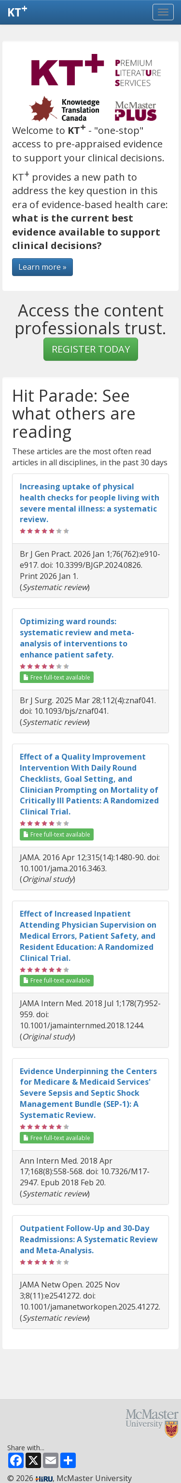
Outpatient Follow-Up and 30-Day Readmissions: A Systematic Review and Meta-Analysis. (89, 1239)
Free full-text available (56, 677)
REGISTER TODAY (91, 348)
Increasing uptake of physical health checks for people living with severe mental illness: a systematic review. (89, 503)
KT (17, 10)
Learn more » (42, 267)
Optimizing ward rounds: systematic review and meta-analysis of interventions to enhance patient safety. (77, 638)
